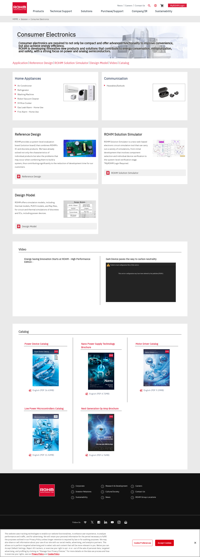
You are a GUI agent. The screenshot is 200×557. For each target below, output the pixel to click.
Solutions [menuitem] (86, 11)
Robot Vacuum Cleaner (28, 98)
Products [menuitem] (38, 11)
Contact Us (140, 5)
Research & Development (117, 485)
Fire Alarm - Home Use (28, 111)
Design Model (99, 63)
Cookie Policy (53, 554)
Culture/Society (112, 491)
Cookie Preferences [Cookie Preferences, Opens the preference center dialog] (142, 542)
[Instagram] (119, 522)
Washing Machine (25, 94)
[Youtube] (112, 522)
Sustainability (81, 497)
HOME (15, 19)
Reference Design (41, 63)
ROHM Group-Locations (145, 497)
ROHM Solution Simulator (71, 63)
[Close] (195, 542)
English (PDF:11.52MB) (43, 454)
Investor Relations (83, 491)
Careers (128, 5)
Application (20, 63)
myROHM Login (177, 5)
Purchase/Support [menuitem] (112, 11)
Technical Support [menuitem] (61, 11)
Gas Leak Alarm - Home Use (30, 107)
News (120, 5)
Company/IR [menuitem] (139, 11)
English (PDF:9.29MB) (154, 390)
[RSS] (85, 522)
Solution (24, 19)
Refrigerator (23, 89)
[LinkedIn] (105, 522)
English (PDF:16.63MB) (43, 390)
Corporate (80, 485)
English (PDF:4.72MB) (99, 393)
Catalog (124, 63)
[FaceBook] (99, 522)
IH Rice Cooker (24, 102)
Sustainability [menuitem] (163, 11)
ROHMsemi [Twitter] (92, 522)
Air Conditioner (24, 85)
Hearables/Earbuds (116, 85)
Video (113, 63)
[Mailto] (126, 522)
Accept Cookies (164, 542)
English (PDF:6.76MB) (99, 454)
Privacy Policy (38, 554)
